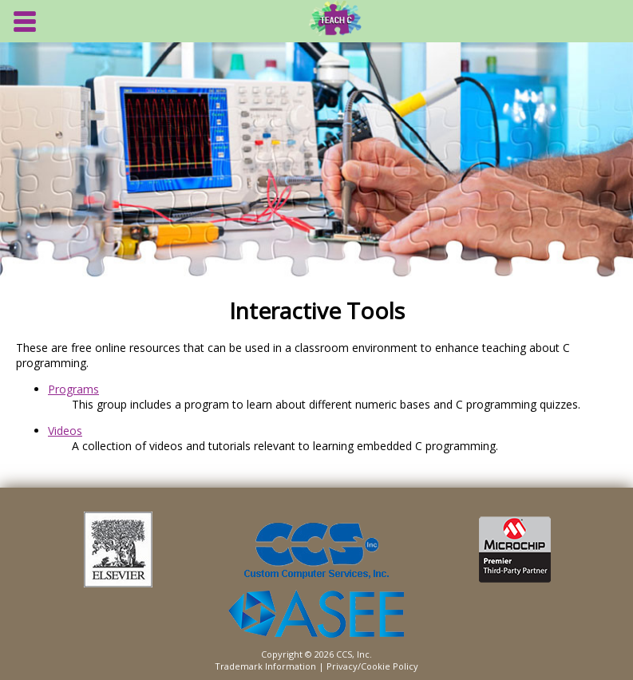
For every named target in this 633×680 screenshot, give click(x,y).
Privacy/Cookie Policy (372, 666)
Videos (65, 430)
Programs (73, 389)
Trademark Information (265, 666)
